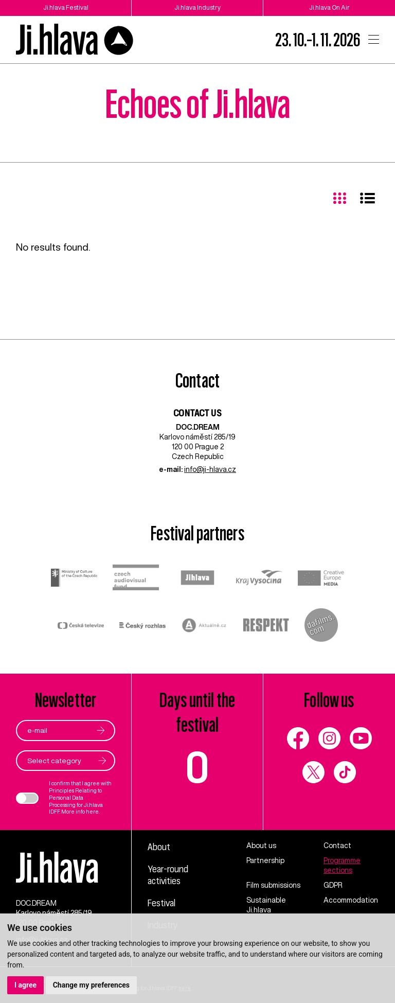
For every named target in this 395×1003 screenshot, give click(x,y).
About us (261, 845)
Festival (161, 903)
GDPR (333, 885)
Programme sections (342, 865)
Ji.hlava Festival (65, 7)
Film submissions (273, 885)
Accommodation (351, 900)
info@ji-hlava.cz (210, 469)
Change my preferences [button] (91, 985)
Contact (337, 845)
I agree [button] (25, 985)
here (92, 811)
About (159, 846)
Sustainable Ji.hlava (266, 904)
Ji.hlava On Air (329, 7)
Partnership (265, 860)
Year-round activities (168, 875)
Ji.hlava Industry (197, 7)
